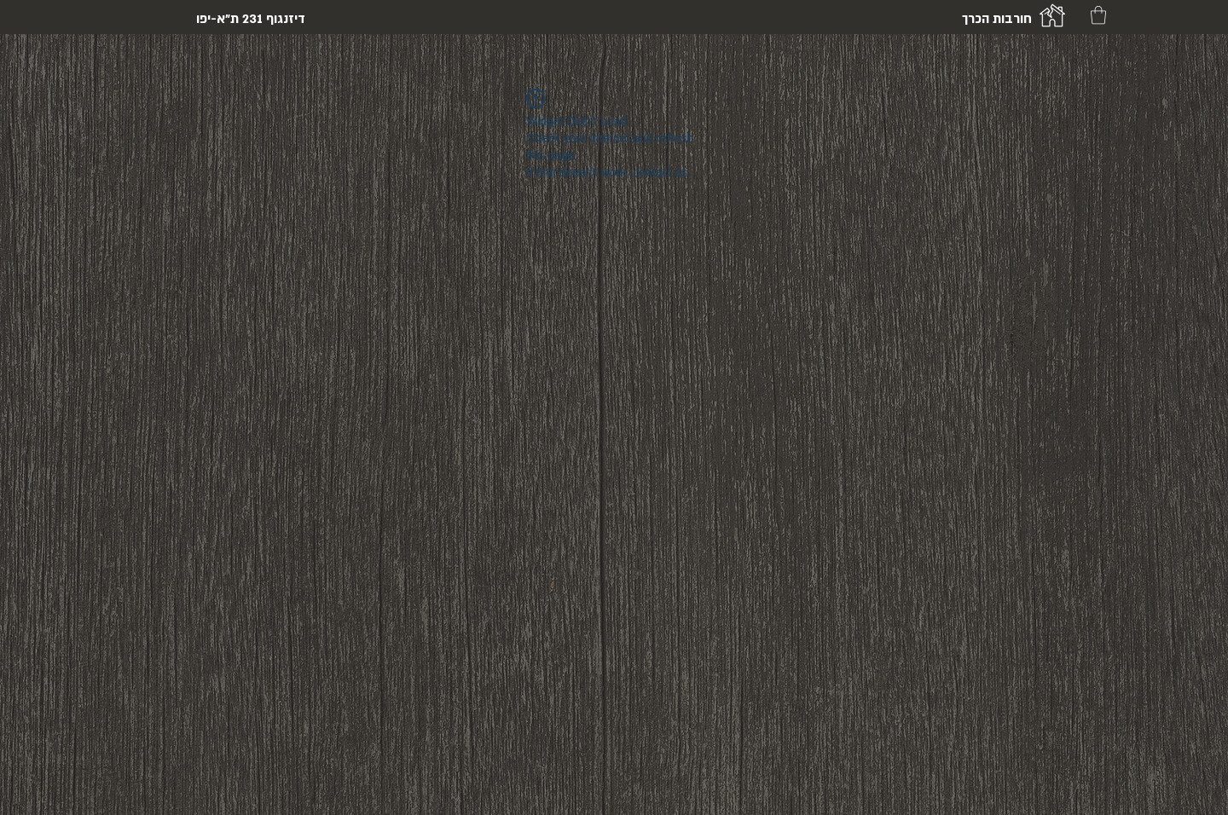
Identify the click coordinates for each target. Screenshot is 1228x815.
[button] (1098, 15)
